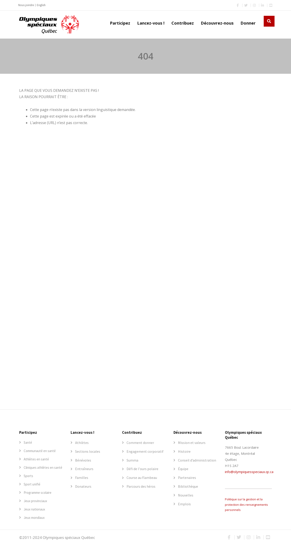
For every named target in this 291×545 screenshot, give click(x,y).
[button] (269, 21)
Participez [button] (120, 23)
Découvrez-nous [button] (217, 23)
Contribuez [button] (182, 23)
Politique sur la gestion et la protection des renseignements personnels (246, 504)
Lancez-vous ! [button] (150, 23)
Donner (248, 23)
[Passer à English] (41, 5)
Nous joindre (26, 5)
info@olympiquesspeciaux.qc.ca (249, 471)
